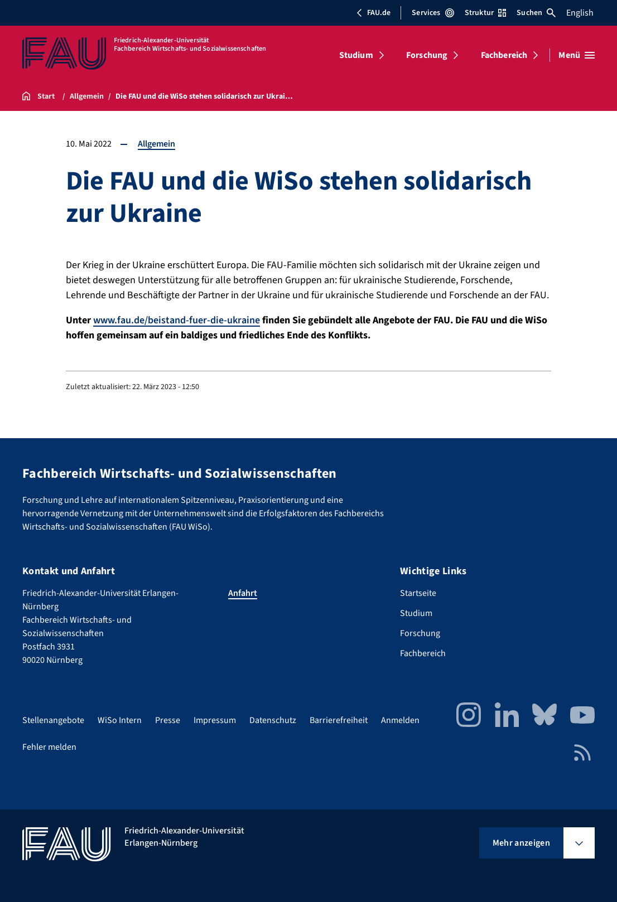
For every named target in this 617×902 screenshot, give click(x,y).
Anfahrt (242, 593)
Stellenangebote (53, 720)
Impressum (215, 720)
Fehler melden (49, 747)
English (580, 13)
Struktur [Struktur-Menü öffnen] (485, 12)
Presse (167, 720)
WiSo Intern (120, 720)
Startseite (418, 593)
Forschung (426, 55)
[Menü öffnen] (576, 55)
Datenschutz (272, 720)
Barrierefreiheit (339, 720)
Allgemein (156, 144)
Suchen (536, 12)
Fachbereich (504, 55)
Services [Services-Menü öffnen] (433, 12)
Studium (356, 55)
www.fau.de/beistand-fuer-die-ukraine (176, 320)
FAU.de (373, 12)
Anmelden (400, 720)
